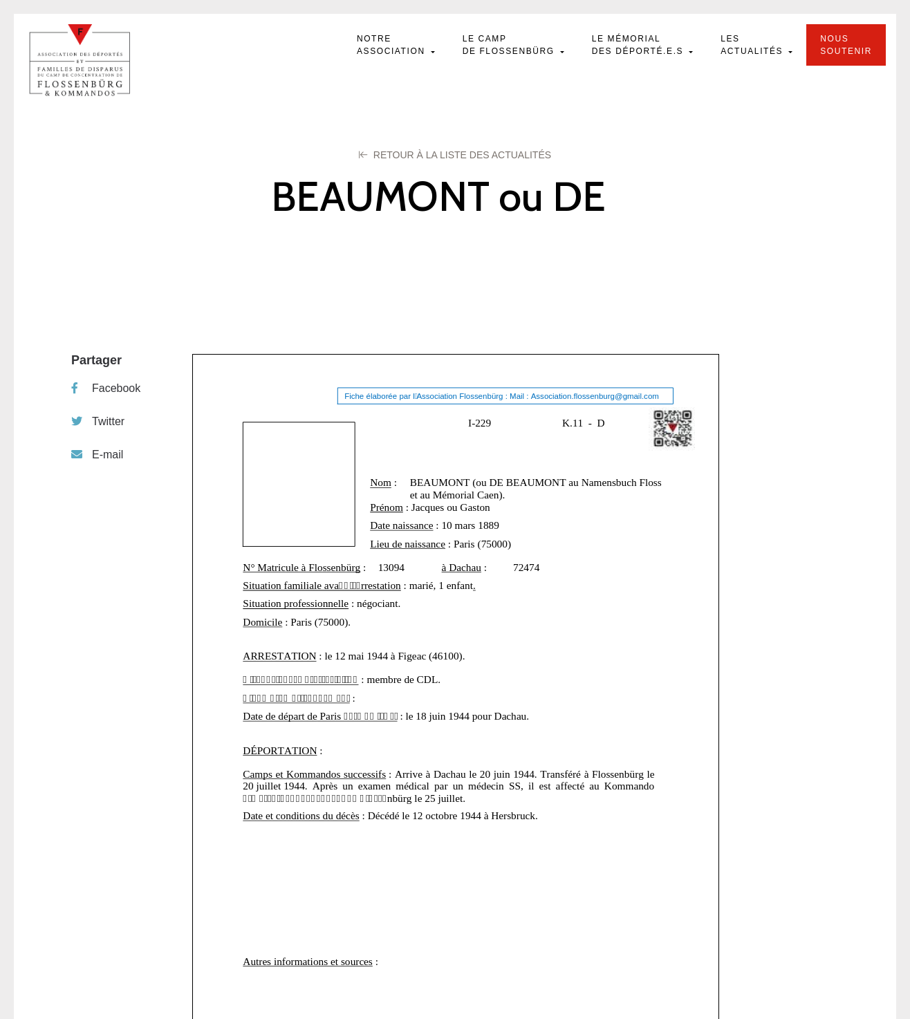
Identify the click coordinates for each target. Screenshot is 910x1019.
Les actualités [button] (753, 45)
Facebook (105, 388)
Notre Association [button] (393, 45)
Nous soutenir (846, 45)
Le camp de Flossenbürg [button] (510, 45)
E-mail (97, 454)
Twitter (97, 421)
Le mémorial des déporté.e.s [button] (639, 45)
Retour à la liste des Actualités (455, 154)
